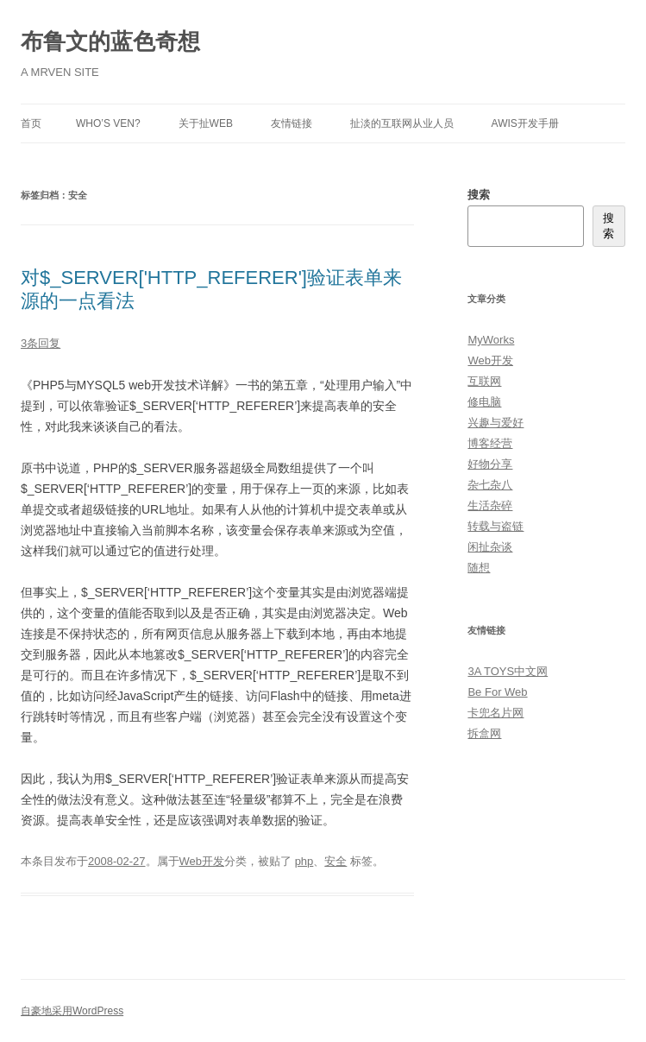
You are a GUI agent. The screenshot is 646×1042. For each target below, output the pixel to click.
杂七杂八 (489, 484)
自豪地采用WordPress (72, 1011)
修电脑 (484, 401)
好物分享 (489, 464)
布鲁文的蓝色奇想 (110, 41)
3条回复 (40, 343)
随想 (478, 567)
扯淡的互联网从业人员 (402, 123)
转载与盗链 (495, 526)
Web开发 (202, 861)
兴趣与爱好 (495, 422)
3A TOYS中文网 (507, 671)
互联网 (484, 381)
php (304, 861)
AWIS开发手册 (525, 123)
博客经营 (489, 443)
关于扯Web (206, 123)
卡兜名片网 (495, 712)
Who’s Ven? (108, 123)
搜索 (478, 194)
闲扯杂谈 (489, 546)
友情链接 (291, 123)
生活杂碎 (489, 505)
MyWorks (490, 339)
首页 (31, 123)
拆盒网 (484, 733)
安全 (335, 861)
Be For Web (497, 691)
